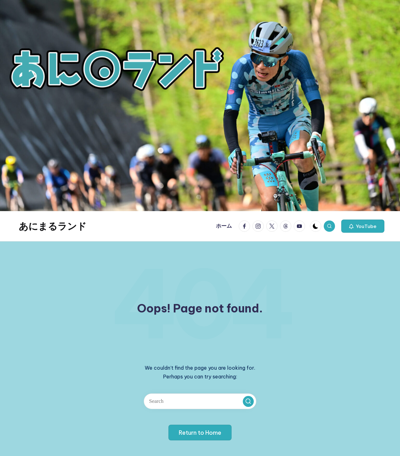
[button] (362, 226)
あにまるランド (53, 226)
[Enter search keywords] (200, 401)
